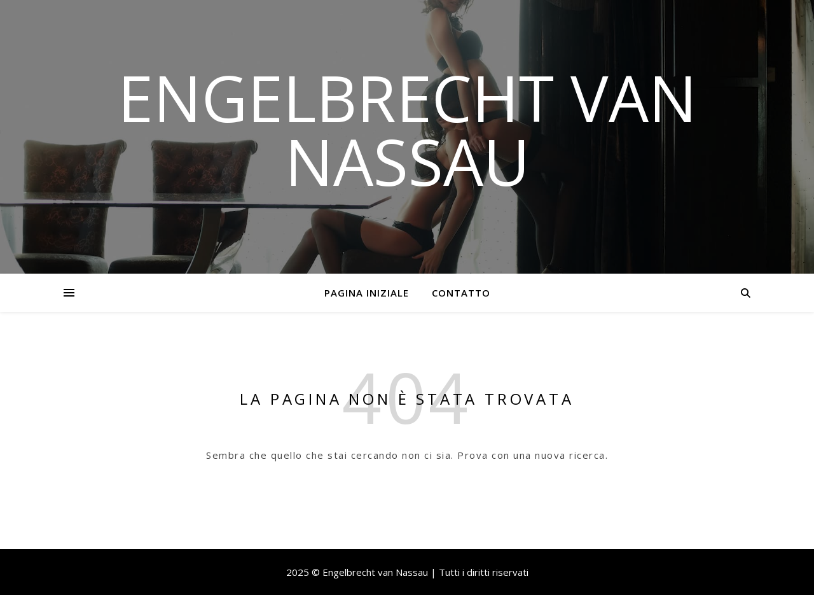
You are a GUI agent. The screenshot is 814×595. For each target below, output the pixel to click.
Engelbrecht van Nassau (407, 129)
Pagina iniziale (366, 292)
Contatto (461, 292)
